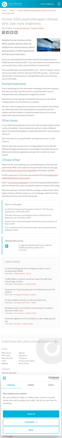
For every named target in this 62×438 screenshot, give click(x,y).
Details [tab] (31, 385)
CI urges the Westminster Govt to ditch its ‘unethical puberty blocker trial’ (35, 246)
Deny (31, 430)
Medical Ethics (19, 284)
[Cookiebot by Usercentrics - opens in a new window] (48, 378)
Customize (31, 422)
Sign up (21, 353)
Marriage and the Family (22, 302)
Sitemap (5, 363)
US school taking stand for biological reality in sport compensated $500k (28, 269)
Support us (23, 355)
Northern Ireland (30, 313)
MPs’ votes (6, 355)
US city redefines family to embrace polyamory (25, 300)
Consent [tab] (11, 385)
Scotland (33, 295)
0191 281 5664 (10, 373)
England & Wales (37, 28)
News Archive (7, 358)
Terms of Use (24, 363)
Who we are (6, 353)
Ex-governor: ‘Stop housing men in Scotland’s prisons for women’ (30, 290)
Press (4, 361)
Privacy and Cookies (26, 361)
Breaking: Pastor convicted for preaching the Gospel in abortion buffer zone (29, 309)
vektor (11, 436)
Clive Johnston (19, 313)
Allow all (31, 414)
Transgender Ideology (21, 28)
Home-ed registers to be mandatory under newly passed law (30, 319)
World (29, 273)
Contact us (23, 358)
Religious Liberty (19, 273)
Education (17, 324)
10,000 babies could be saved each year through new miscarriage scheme (28, 280)
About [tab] (51, 385)
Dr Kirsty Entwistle (19, 182)
